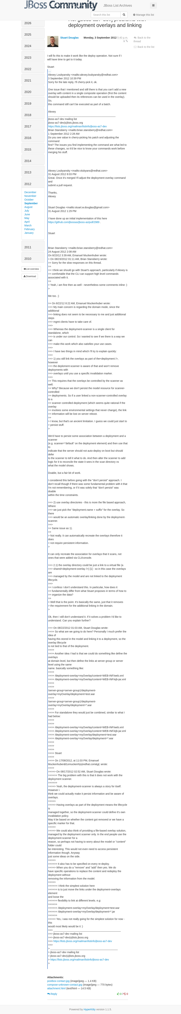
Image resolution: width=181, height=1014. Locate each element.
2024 (27, 46)
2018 (27, 115)
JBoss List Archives (78, 5)
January (29, 232)
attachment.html (56, 988)
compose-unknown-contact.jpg (64, 984)
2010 (27, 259)
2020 (27, 92)
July (26, 210)
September (31, 203)
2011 (27, 247)
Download (30, 276)
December (30, 192)
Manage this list (143, 14)
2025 (27, 34)
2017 (27, 126)
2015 (27, 149)
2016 (27, 138)
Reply (52, 993)
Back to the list (143, 46)
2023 (27, 57)
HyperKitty (90, 1009)
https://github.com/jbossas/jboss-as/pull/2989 (73, 222)
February (29, 229)
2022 (27, 69)
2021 (27, 80)
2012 (27, 184)
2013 (27, 172)
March (28, 225)
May (26, 218)
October (29, 199)
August (28, 207)
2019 (27, 103)
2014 (27, 161)
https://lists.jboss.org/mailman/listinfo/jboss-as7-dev (77, 126)
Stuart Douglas (69, 37)
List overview (31, 269)
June (27, 214)
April (27, 221)
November (30, 195)
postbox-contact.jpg (58, 980)
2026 (27, 23)
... (49, 71)
